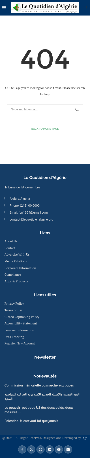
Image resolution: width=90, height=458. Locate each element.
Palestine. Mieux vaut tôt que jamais (31, 421)
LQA (84, 438)
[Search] (85, 8)
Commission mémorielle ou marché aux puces (39, 385)
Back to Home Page (45, 128)
